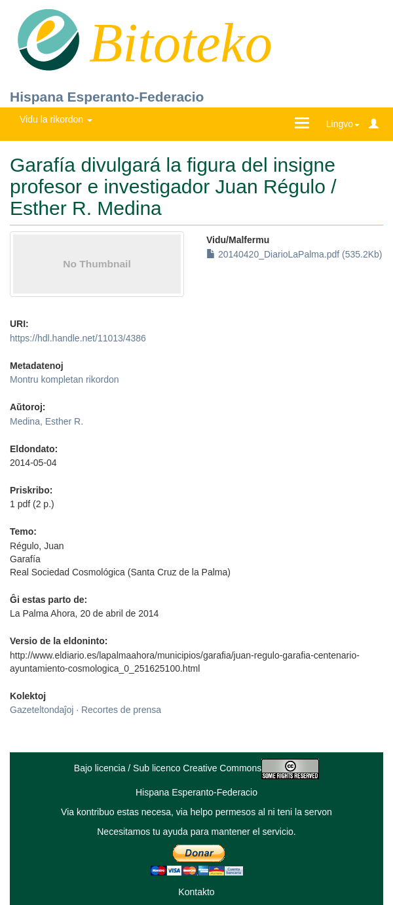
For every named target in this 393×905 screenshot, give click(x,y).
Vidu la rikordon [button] (56, 119)
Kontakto (196, 892)
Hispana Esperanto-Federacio (107, 96)
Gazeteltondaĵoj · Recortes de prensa (85, 709)
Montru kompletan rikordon (64, 379)
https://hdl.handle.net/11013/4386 (78, 338)
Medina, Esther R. (46, 421)
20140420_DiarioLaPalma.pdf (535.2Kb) (294, 254)
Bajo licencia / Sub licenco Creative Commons (196, 768)
